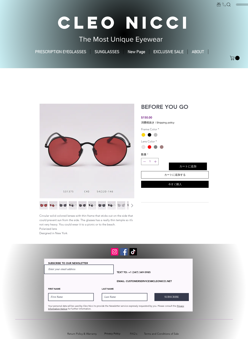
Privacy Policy (112, 333)
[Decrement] (144, 161)
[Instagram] (114, 251)
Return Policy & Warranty (82, 333)
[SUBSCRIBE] (171, 297)
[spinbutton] (149, 161)
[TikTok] (133, 251)
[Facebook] (124, 251)
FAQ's (133, 333)
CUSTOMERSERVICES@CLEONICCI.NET (149, 281)
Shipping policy (165, 122)
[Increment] (155, 161)
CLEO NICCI (124, 22)
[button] (235, 58)
